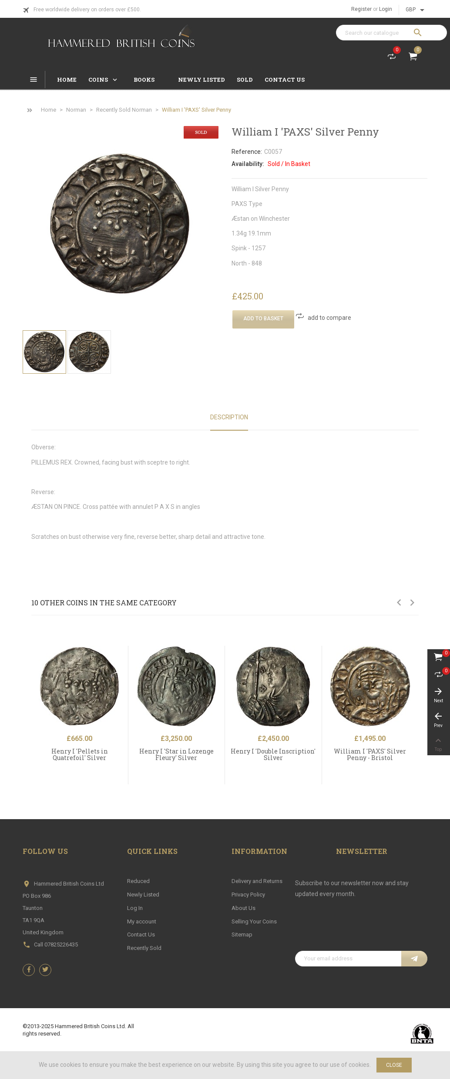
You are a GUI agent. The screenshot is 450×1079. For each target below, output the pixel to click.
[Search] (391, 32)
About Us (243, 908)
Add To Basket (263, 318)
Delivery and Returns (257, 881)
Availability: (248, 163)
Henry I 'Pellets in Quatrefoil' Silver (79, 754)
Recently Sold (144, 948)
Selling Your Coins (254, 921)
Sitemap (242, 934)
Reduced (138, 881)
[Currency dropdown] (416, 10)
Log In (135, 908)
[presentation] (361, 929)
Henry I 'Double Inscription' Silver (273, 754)
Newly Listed (143, 894)
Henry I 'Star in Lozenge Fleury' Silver (176, 754)
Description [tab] (229, 417)
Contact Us (141, 934)
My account (141, 921)
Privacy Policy (248, 894)
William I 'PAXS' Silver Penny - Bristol (370, 754)
